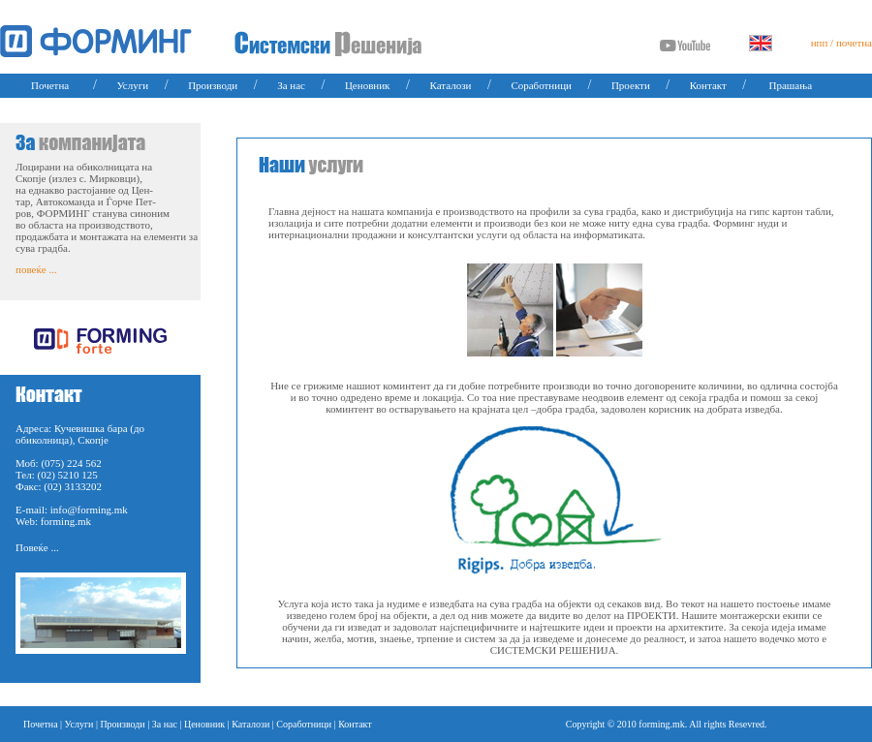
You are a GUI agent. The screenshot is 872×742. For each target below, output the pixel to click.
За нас (291, 85)
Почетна (50, 85)
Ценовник (367, 85)
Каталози (450, 85)
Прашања (791, 85)
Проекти (630, 85)
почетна (854, 42)
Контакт (708, 85)
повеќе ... (36, 269)
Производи (212, 85)
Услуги (132, 85)
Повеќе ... (37, 547)
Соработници (541, 85)
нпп (819, 42)
